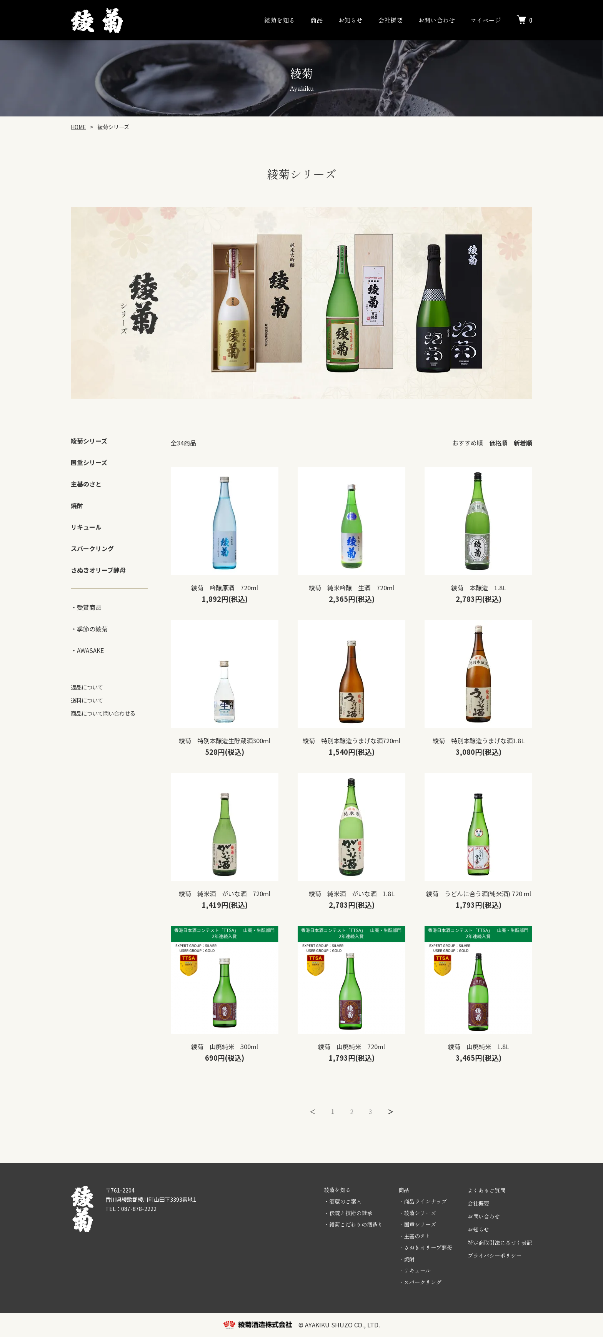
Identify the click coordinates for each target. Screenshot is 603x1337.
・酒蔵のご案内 (342, 1201)
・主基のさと (414, 1236)
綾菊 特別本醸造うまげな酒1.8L (479, 740)
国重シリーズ (89, 462)
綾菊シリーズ (89, 440)
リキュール (86, 526)
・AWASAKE (87, 650)
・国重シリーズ (417, 1224)
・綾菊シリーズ (417, 1213)
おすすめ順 (467, 442)
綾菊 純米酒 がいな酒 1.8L (352, 893)
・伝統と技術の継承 (348, 1213)
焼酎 (77, 505)
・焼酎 (406, 1259)
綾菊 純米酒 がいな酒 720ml (224, 893)
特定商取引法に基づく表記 (500, 1242)
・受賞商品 (86, 607)
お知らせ (350, 20)
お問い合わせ (436, 20)
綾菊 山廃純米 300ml (224, 1046)
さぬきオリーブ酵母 (98, 570)
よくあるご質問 (486, 1190)
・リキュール (414, 1270)
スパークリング (92, 548)
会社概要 (390, 20)
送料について (87, 700)
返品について (87, 687)
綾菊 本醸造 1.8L (478, 587)
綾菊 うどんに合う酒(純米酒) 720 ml (478, 893)
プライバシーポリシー (494, 1255)
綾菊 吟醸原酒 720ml (224, 587)
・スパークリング (419, 1282)
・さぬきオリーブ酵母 (425, 1247)
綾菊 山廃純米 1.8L (478, 1046)
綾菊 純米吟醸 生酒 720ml (351, 587)
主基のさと (86, 483)
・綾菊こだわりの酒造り (353, 1224)
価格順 (498, 442)
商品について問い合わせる (103, 713)
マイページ (485, 20)
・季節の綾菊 (89, 628)
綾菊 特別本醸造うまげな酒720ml (351, 740)
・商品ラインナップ (422, 1201)
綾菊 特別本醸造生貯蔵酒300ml (224, 740)
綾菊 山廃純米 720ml (351, 1046)
